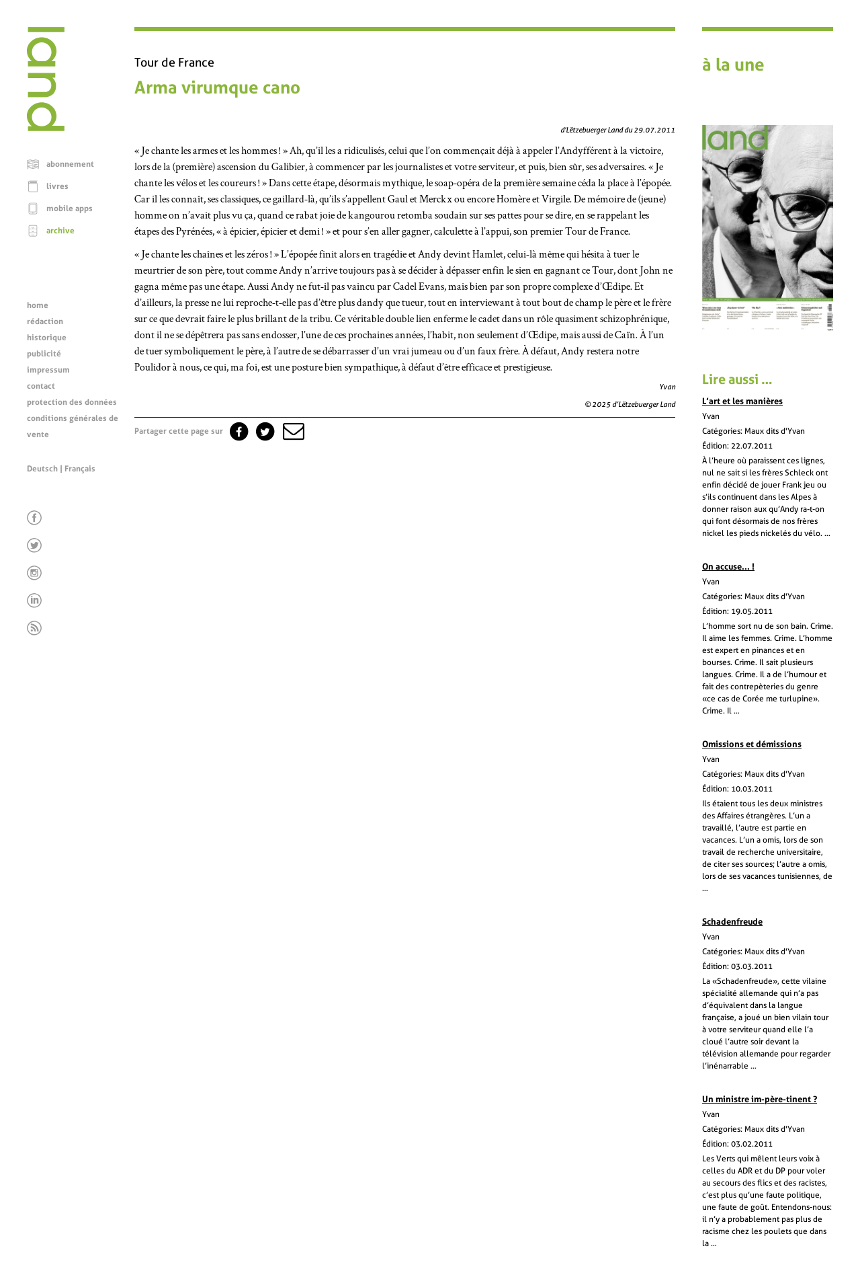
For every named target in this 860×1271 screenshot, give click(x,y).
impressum (48, 370)
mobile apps (69, 208)
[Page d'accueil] (45, 128)
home (37, 305)
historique (47, 337)
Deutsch (42, 468)
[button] (292, 431)
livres (57, 186)
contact (41, 386)
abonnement (70, 164)
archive (60, 230)
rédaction (45, 321)
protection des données (72, 402)
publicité (44, 353)
